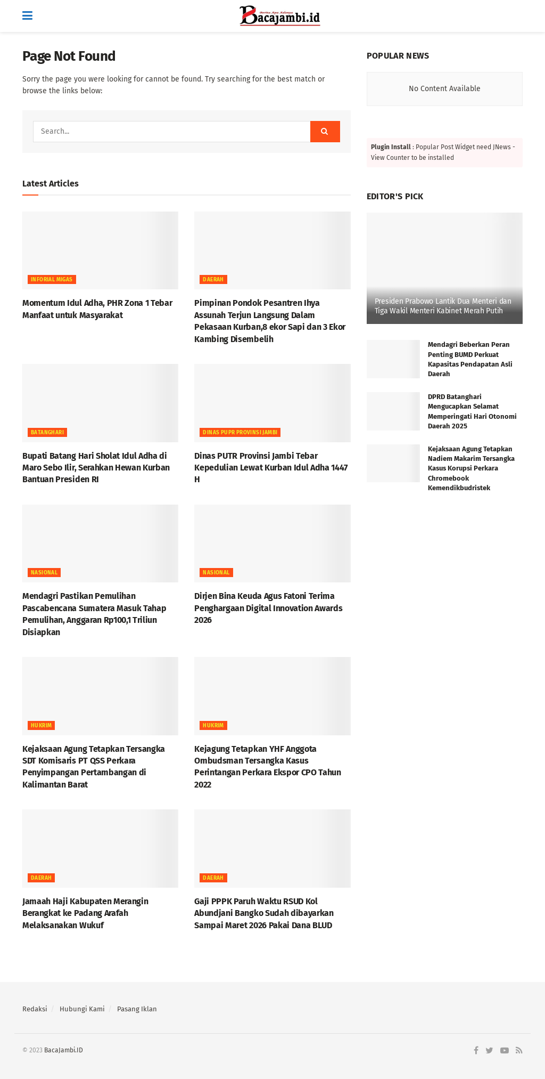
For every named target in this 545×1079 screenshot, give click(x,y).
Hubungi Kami (82, 1009)
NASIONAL (44, 573)
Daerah (213, 280)
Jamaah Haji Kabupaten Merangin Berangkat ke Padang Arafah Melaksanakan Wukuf (86, 913)
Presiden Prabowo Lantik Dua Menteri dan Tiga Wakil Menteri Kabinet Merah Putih (443, 306)
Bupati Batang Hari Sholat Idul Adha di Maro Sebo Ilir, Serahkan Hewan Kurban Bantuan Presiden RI (96, 468)
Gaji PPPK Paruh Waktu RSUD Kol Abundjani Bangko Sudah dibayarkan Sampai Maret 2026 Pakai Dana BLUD (263, 913)
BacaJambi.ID (63, 1050)
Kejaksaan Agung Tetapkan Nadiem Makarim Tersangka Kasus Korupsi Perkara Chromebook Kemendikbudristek (471, 468)
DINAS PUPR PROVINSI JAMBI (240, 432)
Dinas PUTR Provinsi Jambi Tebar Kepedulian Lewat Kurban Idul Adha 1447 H (271, 468)
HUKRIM (41, 726)
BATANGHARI (47, 432)
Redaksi (34, 1009)
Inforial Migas (52, 280)
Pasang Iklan (137, 1009)
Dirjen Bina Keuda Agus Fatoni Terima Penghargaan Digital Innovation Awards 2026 (268, 608)
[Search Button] (325, 131)
